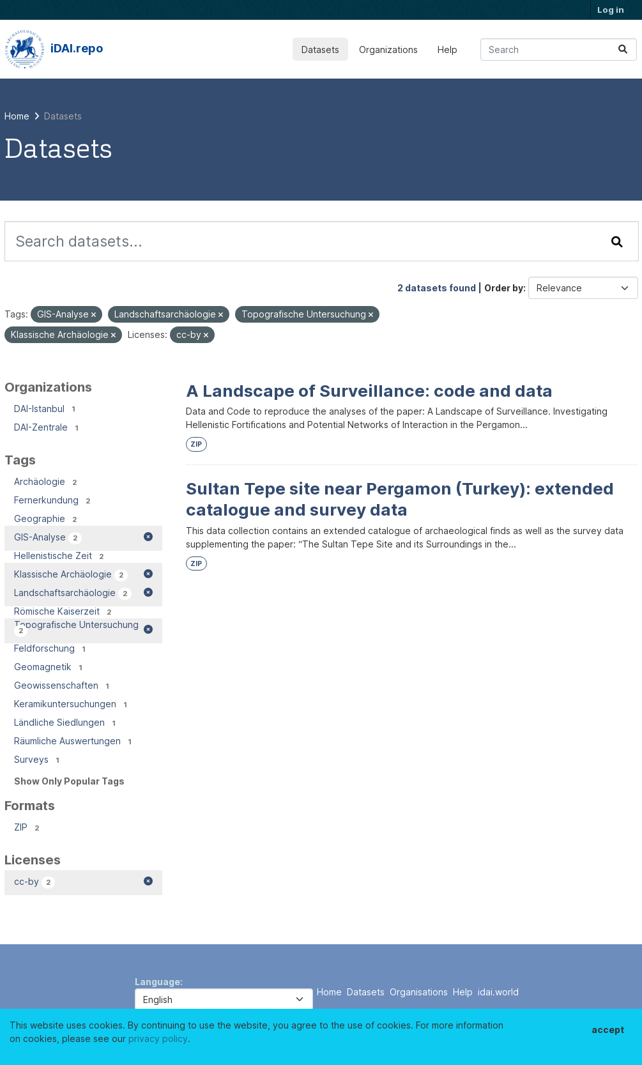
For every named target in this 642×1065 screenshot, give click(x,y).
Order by (503, 287)
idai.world (498, 991)
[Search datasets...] (558, 49)
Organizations (388, 49)
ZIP (196, 444)
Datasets (320, 49)
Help (447, 49)
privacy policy (158, 1038)
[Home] (16, 116)
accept (608, 1029)
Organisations (419, 991)
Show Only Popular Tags (69, 781)
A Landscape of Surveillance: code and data (369, 391)
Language (157, 981)
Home (329, 991)
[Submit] (623, 49)
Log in (610, 9)
